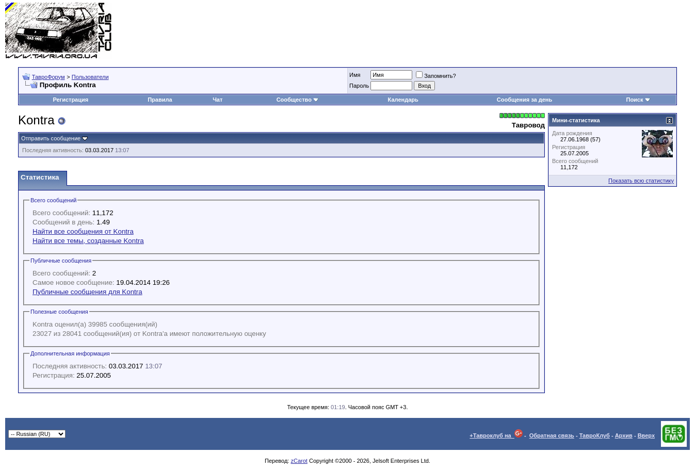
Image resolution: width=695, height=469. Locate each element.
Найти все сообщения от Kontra (83, 231)
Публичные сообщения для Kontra (87, 292)
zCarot (298, 461)
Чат (217, 99)
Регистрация (70, 99)
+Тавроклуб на (496, 435)
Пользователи (90, 77)
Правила (160, 99)
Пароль (359, 86)
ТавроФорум (48, 77)
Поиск (638, 99)
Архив (624, 435)
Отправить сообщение (50, 138)
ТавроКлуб (594, 435)
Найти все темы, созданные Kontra (88, 241)
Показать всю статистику (641, 180)
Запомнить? (436, 76)
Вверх (646, 435)
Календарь (403, 99)
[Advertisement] (502, 31)
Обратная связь (551, 435)
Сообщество (298, 99)
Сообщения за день (524, 99)
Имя (354, 75)
